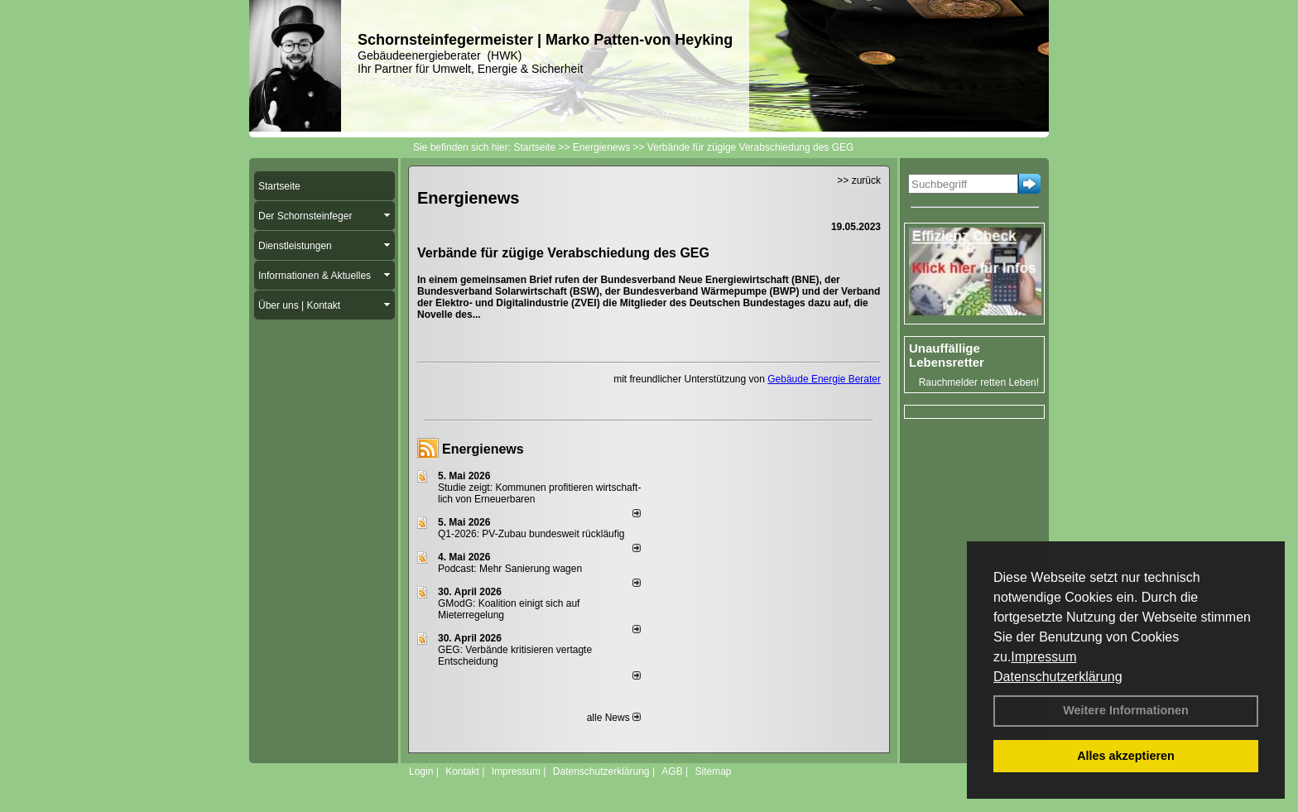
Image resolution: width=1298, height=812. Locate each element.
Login (421, 771)
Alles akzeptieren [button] (1126, 755)
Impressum (1043, 657)
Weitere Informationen (1126, 710)
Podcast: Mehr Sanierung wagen (510, 568)
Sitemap (713, 771)
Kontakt (462, 771)
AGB (671, 771)
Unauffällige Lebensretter (946, 355)
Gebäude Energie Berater (824, 379)
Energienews (483, 449)
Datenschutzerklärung (1058, 677)
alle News (614, 717)
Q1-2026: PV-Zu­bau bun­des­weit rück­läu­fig (531, 534)
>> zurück (859, 180)
